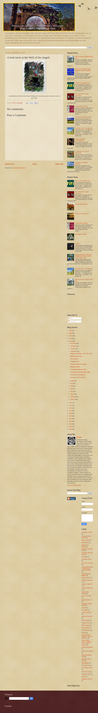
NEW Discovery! (86, 630)
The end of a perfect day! (82, 213)
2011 (70, 426)
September (74, 351)
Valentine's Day (86, 671)
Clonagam (84, 556)
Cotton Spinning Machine (86, 574)
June (72, 386)
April (72, 391)
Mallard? (77, 243)
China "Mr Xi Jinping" (85, 545)
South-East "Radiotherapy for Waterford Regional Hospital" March (83, 70)
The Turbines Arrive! (87, 667)
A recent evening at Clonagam (78, 364)
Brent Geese (85, 542)
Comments (72, 321)
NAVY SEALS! (85, 627)
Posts (70, 318)
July (72, 383)
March (72, 394)
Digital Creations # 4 (87, 600)
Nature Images (86, 625)
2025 (70, 330)
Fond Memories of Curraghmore (84, 128)
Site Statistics (85, 663)
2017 (70, 410)
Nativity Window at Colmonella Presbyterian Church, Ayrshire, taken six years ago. (83, 256)
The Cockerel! (74, 359)
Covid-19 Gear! (86, 578)
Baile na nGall (85, 540)
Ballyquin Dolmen (75, 366)
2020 (70, 402)
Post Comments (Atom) (19, 168)
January (73, 399)
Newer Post (9, 164)
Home (34, 164)
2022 (70, 338)
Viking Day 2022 (86, 674)
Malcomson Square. (87, 616)
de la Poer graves (86, 596)
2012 (70, 424)
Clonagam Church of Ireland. (78, 377)
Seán (80, 437)
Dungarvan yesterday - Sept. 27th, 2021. (81, 353)
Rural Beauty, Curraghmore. (78, 374)
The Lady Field (86, 665)
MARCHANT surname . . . (77, 356)
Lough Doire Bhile (86, 612)
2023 (70, 336)
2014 (70, 418)
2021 (70, 341)
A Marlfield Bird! (74, 361)
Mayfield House (86, 623)
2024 (70, 333)
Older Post (59, 164)
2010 (70, 429)
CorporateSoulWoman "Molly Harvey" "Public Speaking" (87, 568)
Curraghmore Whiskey (85, 592)
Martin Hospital (86, 620)
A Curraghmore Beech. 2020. (78, 369)
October (73, 348)
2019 (70, 405)
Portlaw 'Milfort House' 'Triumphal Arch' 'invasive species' (86, 642)
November (74, 346)
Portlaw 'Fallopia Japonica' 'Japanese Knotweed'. (87, 636)
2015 (70, 416)
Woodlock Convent (87, 679)
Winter (83, 676)
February (73, 396)
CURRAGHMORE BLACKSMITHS (80, 139)
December (74, 343)
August (73, 380)
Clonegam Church (86, 559)
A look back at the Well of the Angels (80, 372)
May (72, 388)
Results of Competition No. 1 (83, 83)
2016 (70, 413)
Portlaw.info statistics (87, 651)
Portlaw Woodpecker (87, 647)
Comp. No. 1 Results (87, 563)
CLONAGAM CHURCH (81, 106)
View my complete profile (74, 485)
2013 (70, 421)
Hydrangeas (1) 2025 (81, 234)
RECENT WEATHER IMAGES (83, 117)
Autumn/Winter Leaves (81, 204)
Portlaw (84, 632)
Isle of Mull (84, 610)
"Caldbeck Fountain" (87, 532)
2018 (70, 408)
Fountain (84, 607)
